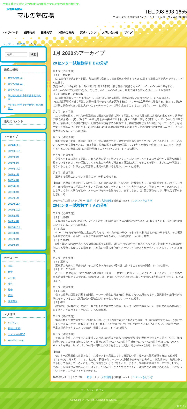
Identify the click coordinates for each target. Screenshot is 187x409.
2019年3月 (13, 192)
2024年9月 (13, 157)
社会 (10, 289)
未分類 (11, 278)
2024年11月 (14, 145)
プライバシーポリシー (93, 389)
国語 (10, 266)
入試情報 (106, 200)
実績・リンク (88, 32)
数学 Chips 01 (15, 89)
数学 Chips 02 (15, 83)
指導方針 (29, 32)
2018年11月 (14, 203)
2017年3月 (13, 221)
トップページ (10, 32)
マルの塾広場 (64, 15)
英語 (10, 295)
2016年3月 (13, 239)
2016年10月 (14, 227)
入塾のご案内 (66, 32)
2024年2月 (13, 162)
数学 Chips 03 (15, 78)
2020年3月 (13, 180)
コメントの (16, 334)
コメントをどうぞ (142, 200)
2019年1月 (13, 198)
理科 (10, 283)
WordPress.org (16, 340)
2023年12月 (14, 168)
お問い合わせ (110, 32)
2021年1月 (13, 174)
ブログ (128, 32)
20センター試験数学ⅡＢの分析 (80, 63)
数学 (89, 200)
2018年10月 (14, 209)
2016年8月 (13, 233)
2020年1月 (13, 186)
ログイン (12, 322)
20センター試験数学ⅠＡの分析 (80, 205)
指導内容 (46, 32)
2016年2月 (13, 244)
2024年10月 (14, 151)
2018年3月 (13, 215)
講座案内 (12, 301)
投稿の (14, 328)
